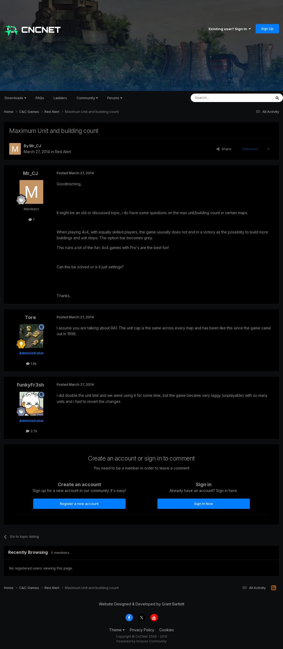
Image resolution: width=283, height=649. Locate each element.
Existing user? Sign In (230, 29)
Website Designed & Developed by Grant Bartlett (141, 604)
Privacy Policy (142, 630)
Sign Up (267, 28)
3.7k (31, 431)
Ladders (60, 98)
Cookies (166, 630)
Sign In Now (203, 503)
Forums (114, 98)
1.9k (31, 363)
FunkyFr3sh (30, 385)
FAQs (40, 98)
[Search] (217, 98)
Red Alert (63, 151)
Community (87, 98)
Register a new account (79, 503)
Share (224, 149)
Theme (117, 630)
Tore (30, 317)
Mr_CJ (35, 146)
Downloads (15, 98)
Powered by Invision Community (142, 641)
